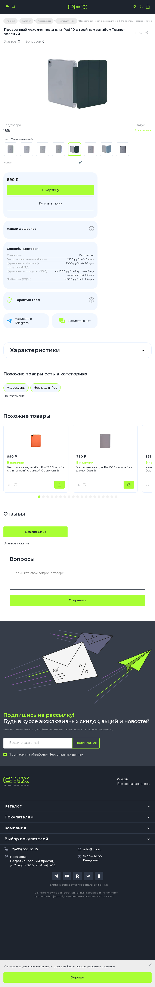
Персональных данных (66, 754)
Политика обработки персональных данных (78, 884)
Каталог (13, 806)
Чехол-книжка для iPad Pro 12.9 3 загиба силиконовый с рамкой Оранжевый (35, 469)
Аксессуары (16, 388)
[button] (39, 496)
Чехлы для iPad (45, 388)
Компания (15, 828)
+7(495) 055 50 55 (24, 849)
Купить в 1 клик (50, 203)
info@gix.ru (92, 849)
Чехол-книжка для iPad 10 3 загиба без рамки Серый (104, 469)
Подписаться (86, 743)
